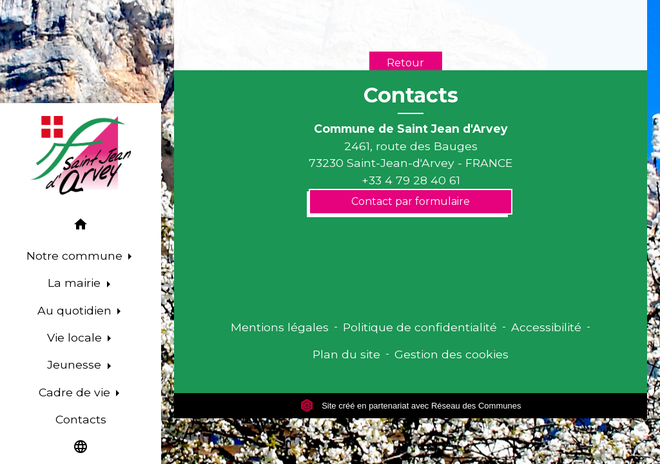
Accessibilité (546, 327)
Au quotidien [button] (76, 310)
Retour (405, 63)
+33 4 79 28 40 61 (411, 180)
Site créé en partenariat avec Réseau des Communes (410, 406)
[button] (80, 226)
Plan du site (346, 354)
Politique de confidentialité (420, 327)
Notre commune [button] (76, 255)
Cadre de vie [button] (76, 392)
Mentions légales (280, 327)
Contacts (411, 95)
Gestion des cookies (451, 354)
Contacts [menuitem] (80, 419)
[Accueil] (80, 155)
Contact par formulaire (410, 201)
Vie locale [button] (76, 337)
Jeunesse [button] (75, 364)
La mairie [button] (76, 282)
